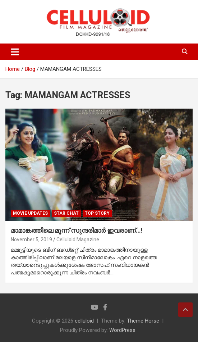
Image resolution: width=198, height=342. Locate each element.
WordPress (122, 330)
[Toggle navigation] (14, 52)
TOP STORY (97, 213)
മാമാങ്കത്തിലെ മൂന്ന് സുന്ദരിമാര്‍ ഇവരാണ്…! (77, 230)
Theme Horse (143, 321)
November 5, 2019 (31, 239)
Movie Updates (30, 213)
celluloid (84, 321)
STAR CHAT (66, 213)
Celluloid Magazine (77, 239)
